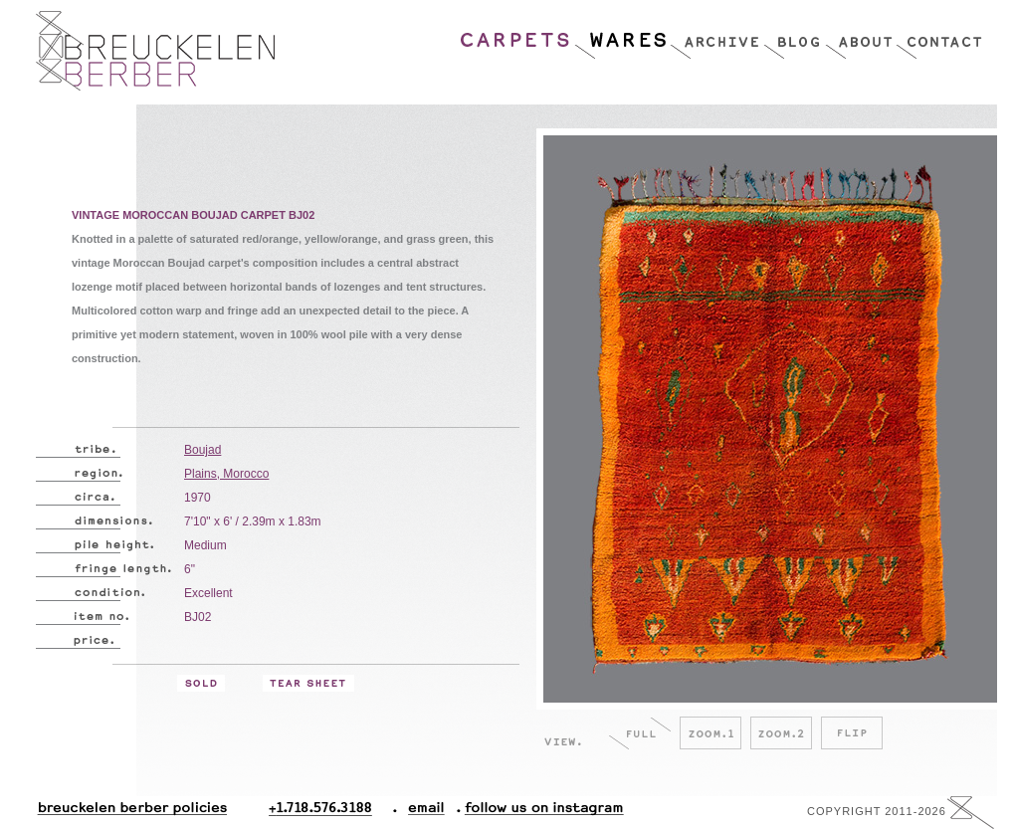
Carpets (516, 35)
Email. (422, 812)
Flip (852, 733)
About (860, 35)
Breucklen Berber (155, 51)
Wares (621, 35)
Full (640, 733)
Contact (939, 35)
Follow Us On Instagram (536, 812)
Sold (201, 683)
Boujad (202, 450)
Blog (794, 35)
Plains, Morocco (226, 474)
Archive (716, 35)
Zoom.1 (710, 733)
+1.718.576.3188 (333, 812)
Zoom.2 (781, 733)
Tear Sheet (308, 683)
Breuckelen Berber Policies (131, 812)
